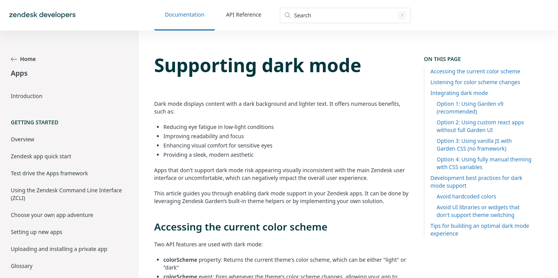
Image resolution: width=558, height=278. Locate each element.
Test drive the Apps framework (49, 173)
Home (23, 59)
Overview (22, 139)
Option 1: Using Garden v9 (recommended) (470, 107)
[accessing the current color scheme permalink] (150, 226)
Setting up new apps (36, 232)
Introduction (26, 96)
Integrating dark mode (459, 93)
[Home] (42, 15)
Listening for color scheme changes (475, 82)
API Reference (243, 14)
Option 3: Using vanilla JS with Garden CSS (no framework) (474, 144)
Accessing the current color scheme (475, 71)
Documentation (184, 14)
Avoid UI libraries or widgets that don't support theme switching (478, 211)
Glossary (21, 266)
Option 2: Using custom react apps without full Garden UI (480, 126)
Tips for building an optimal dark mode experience (479, 229)
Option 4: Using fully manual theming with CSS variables (484, 163)
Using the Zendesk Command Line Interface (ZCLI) (66, 194)
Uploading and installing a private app (59, 249)
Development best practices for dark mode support (476, 181)
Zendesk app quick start (41, 156)
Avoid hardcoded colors (466, 196)
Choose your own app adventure (52, 215)
